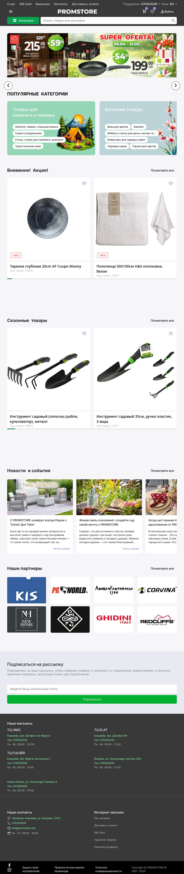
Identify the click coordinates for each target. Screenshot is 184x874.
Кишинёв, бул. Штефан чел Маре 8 (28, 735)
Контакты (61, 4)
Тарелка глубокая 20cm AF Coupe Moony (45, 266)
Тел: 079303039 (17, 739)
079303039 (16, 823)
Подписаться (92, 699)
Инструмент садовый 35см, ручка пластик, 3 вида (134, 419)
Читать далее (61, 548)
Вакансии (43, 4)
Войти (166, 11)
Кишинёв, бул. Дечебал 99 (110, 735)
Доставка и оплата (85, 4)
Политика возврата (106, 846)
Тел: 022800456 (17, 786)
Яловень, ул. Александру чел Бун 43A (117, 758)
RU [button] (172, 4)
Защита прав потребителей (30, 867)
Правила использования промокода (69, 867)
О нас (11, 4)
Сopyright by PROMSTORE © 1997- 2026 (149, 867)
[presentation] (8, 85)
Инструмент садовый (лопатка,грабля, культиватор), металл (44, 419)
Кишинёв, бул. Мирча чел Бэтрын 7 (29, 758)
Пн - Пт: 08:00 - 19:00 (22, 833)
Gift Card (25, 4)
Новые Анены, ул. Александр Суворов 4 (32, 781)
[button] (9, 278)
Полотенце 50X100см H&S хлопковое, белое (129, 269)
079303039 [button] (149, 4)
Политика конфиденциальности (108, 867)
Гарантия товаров (105, 839)
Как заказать (102, 818)
